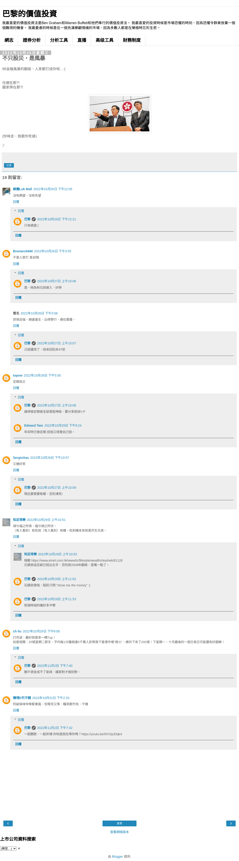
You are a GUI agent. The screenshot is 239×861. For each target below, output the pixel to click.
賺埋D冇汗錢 (22, 698)
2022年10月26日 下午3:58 (39, 313)
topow (17, 375)
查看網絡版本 (119, 832)
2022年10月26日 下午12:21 (56, 219)
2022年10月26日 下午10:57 (49, 457)
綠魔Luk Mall (22, 189)
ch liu (17, 631)
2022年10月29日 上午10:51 (46, 520)
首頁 (119, 823)
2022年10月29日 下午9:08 (41, 631)
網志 (8, 40)
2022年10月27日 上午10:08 (56, 405)
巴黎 (27, 219)
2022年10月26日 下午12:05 (53, 189)
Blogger (117, 856)
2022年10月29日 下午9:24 (63, 425)
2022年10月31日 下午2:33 (50, 698)
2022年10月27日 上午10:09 (56, 487)
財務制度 (132, 40)
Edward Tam (33, 425)
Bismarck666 (23, 251)
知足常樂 (19, 520)
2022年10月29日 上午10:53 (57, 554)
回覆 (16, 202)
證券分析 (32, 40)
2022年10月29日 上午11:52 (56, 579)
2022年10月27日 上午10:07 (56, 343)
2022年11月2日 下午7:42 (54, 728)
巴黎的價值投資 (29, 14)
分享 (9, 165)
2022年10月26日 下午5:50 (42, 375)
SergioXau (21, 457)
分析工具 (59, 40)
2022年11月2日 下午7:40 (54, 665)
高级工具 (104, 40)
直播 (81, 40)
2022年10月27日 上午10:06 (56, 281)
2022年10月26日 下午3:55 (52, 251)
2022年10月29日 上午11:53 (56, 599)
